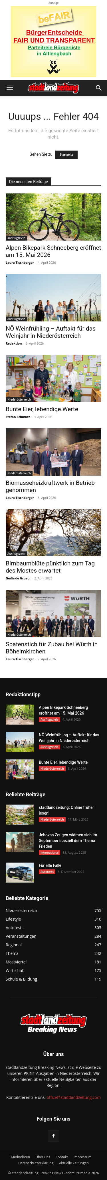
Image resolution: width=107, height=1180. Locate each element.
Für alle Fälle (50, 865)
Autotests (47, 872)
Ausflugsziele (16, 238)
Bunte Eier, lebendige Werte (42, 409)
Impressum (82, 1157)
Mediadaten (20, 1157)
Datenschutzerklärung (36, 1163)
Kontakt (62, 1157)
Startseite (66, 155)
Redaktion (14, 343)
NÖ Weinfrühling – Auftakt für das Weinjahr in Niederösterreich (51, 332)
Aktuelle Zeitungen (74, 1163)
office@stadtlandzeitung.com (74, 1097)
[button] (10, 88)
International (49, 853)
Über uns (42, 1157)
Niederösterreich (19, 399)
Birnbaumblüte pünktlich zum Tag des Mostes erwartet (50, 567)
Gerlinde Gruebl (18, 578)
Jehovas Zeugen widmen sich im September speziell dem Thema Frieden (68, 841)
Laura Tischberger (20, 262)
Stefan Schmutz (18, 417)
